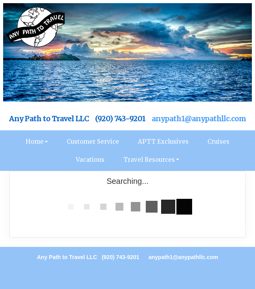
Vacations (90, 159)
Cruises (218, 141)
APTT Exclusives (163, 141)
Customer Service (93, 141)
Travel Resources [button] (149, 159)
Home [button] (35, 141)
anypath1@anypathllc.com (199, 118)
